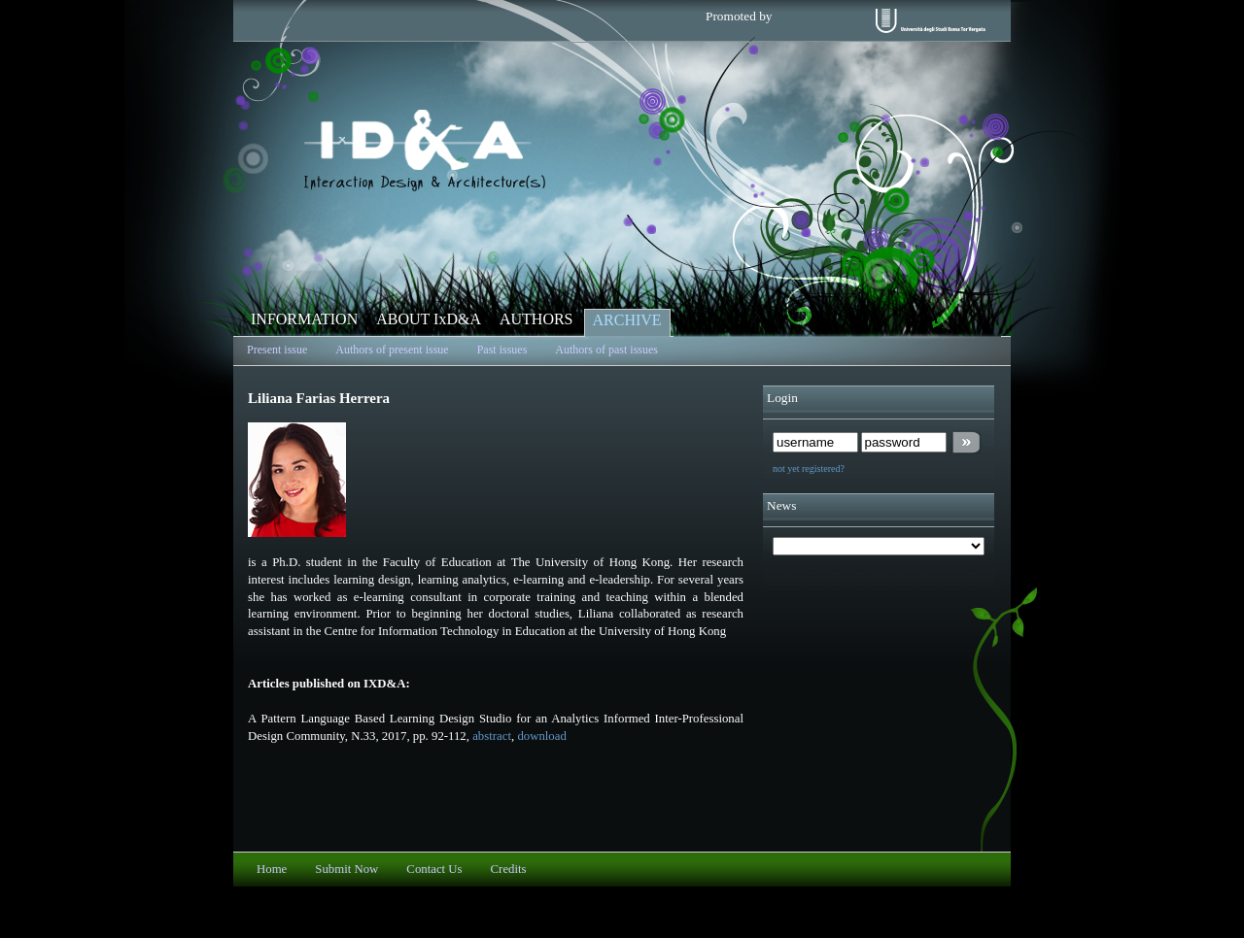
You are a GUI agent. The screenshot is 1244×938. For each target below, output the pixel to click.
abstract (491, 736)
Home (272, 869)
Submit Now (346, 869)
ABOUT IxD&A (428, 319)
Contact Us (434, 869)
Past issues (502, 349)
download (541, 736)
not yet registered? (809, 468)
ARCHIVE (627, 320)
